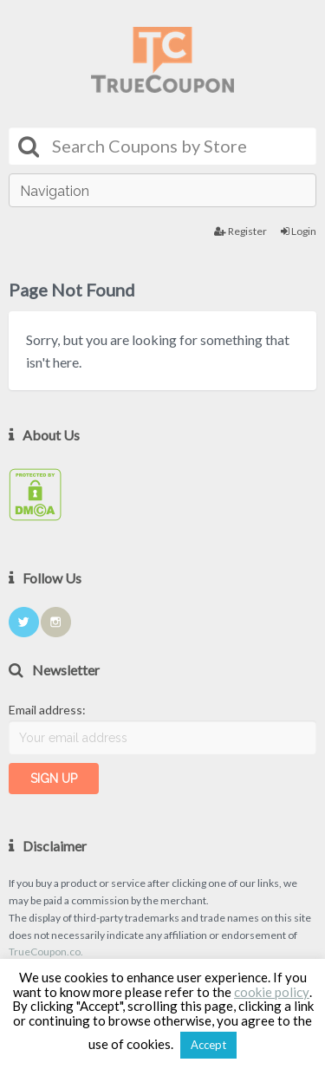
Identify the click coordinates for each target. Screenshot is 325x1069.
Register (240, 231)
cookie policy (271, 992)
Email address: (47, 709)
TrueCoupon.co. (46, 951)
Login (298, 231)
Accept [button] (208, 1045)
